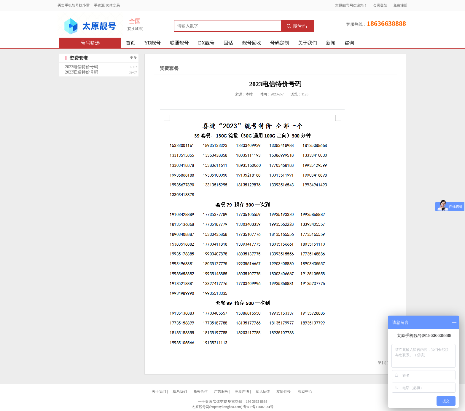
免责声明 (242, 391)
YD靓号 (152, 42)
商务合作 (200, 391)
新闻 (330, 42)
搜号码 (297, 25)
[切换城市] (135, 29)
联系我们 (180, 391)
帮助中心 (305, 391)
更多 (133, 57)
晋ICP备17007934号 (258, 407)
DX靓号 (206, 42)
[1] (384, 363)
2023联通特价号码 (81, 72)
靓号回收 (251, 42)
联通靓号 (179, 42)
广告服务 (221, 391)
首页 (130, 42)
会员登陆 (380, 5)
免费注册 (400, 5)
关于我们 (307, 42)
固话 (228, 42)
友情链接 (283, 391)
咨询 (349, 42)
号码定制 (279, 42)
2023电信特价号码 (81, 67)
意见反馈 (263, 391)
